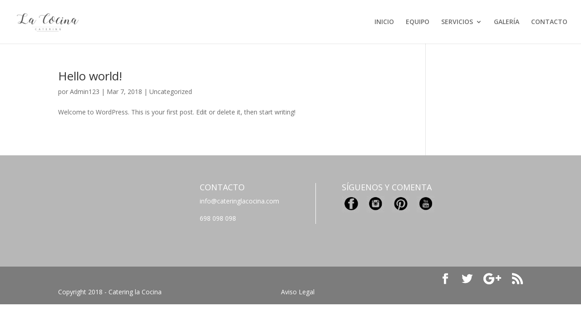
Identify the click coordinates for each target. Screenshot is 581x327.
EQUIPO (417, 22)
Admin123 (84, 91)
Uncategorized (170, 91)
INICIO (384, 22)
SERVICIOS (457, 22)
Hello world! (90, 76)
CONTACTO (549, 22)
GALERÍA (506, 22)
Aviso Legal (298, 291)
